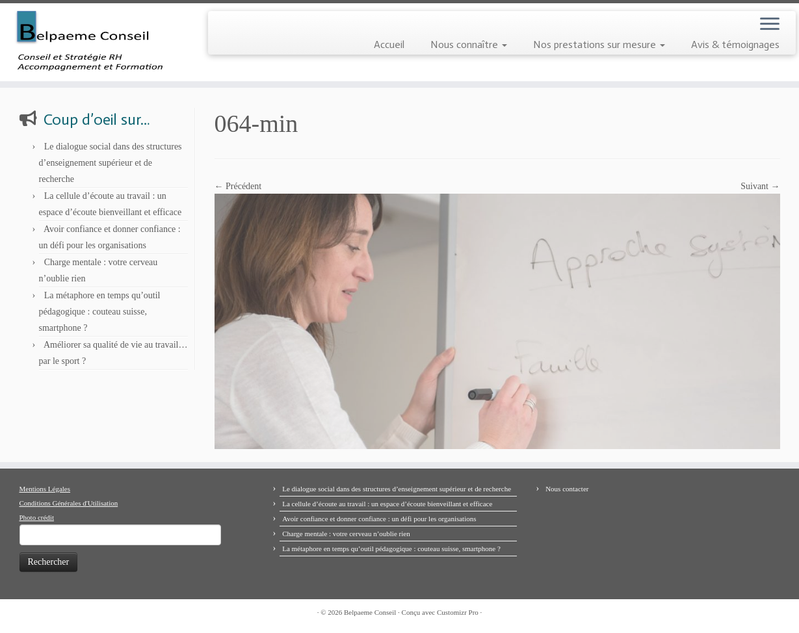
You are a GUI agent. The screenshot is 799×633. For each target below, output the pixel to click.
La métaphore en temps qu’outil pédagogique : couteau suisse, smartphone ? (100, 312)
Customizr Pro (457, 612)
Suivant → (759, 186)
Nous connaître (468, 44)
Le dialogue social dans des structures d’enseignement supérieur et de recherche (110, 163)
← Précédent (238, 186)
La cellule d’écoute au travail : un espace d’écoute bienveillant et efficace (387, 504)
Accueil (389, 44)
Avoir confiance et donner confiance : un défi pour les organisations (379, 519)
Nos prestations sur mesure (599, 44)
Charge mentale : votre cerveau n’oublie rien (346, 533)
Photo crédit (37, 517)
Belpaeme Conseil (370, 612)
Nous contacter (566, 489)
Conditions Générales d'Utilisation (69, 503)
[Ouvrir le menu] (769, 24)
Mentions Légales (45, 489)
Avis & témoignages (735, 44)
